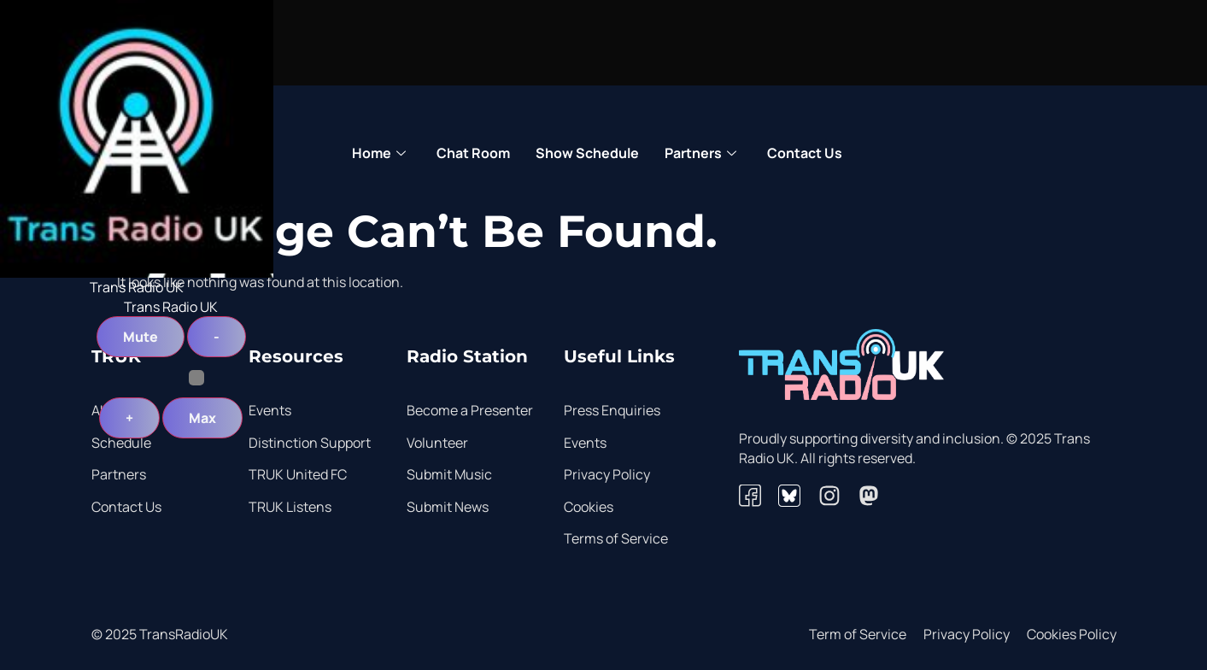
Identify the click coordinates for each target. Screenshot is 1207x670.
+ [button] (129, 417)
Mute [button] (140, 336)
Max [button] (202, 417)
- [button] (217, 336)
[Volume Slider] (171, 377)
